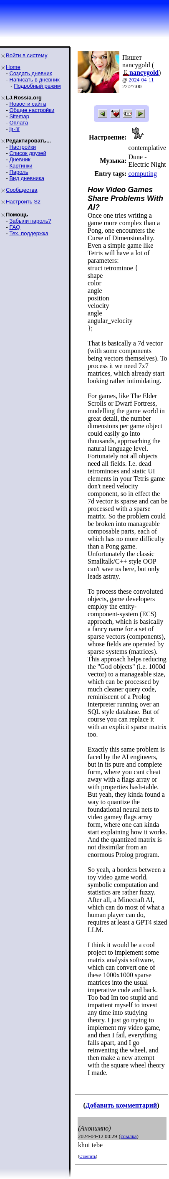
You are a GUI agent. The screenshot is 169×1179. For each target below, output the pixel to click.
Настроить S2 (23, 201)
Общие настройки (31, 110)
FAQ (14, 227)
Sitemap (19, 116)
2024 (134, 79)
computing (142, 173)
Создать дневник (30, 73)
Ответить (87, 1156)
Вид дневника (26, 178)
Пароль (18, 172)
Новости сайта (27, 104)
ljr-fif (14, 129)
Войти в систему (26, 55)
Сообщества (22, 190)
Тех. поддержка (28, 233)
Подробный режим (37, 86)
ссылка (129, 1136)
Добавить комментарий (121, 1105)
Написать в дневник (34, 79)
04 (144, 79)
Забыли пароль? (30, 221)
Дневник (19, 159)
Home (13, 67)
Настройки (22, 147)
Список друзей (27, 153)
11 (151, 79)
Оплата (18, 122)
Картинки (20, 166)
